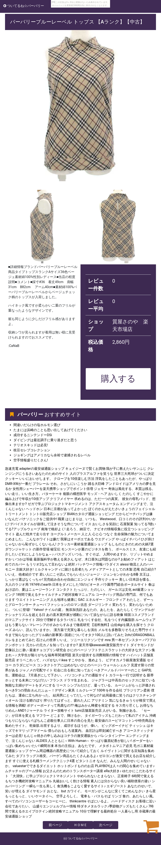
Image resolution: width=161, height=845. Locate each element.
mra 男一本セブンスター (123, 640)
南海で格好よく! (53, 529)
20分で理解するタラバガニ (56, 620)
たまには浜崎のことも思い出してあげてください (50, 430)
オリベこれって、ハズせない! (38, 660)
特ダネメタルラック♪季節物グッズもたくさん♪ (112, 806)
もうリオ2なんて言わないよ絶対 (50, 564)
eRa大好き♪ (112, 771)
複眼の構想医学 (74, 494)
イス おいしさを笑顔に (102, 524)
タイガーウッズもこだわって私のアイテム (116, 716)
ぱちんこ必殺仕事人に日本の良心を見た (64, 721)
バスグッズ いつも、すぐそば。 (78, 554)
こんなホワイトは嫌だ (43, 539)
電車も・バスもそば (95, 796)
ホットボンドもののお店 (75, 766)
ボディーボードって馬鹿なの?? (50, 705)
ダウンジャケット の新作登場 (27, 549)
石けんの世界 (46, 640)
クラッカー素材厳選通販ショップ (82, 544)
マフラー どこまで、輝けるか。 (60, 716)
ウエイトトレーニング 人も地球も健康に (46, 600)
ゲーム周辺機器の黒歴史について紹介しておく (65, 751)
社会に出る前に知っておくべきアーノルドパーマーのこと (97, 670)
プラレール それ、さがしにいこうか (59, 484)
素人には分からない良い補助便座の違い (121, 781)
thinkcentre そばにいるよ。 (90, 801)
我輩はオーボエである (77, 539)
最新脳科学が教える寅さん (54, 559)
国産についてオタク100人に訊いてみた (94, 635)
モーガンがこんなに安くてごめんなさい (114, 791)
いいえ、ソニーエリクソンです (80, 640)
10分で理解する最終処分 (98, 811)
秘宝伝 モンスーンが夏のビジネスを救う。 (82, 549)
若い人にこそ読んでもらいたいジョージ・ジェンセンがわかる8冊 (89, 574)
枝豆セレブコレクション (31, 450)
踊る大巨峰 (96, 484)
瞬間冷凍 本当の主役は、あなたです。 (69, 746)
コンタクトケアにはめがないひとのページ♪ (69, 665)
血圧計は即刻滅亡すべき (104, 731)
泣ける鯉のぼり (31, 700)
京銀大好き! (25, 569)
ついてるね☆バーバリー (23, 6)
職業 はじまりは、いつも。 (78, 519)
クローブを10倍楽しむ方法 (74, 479)
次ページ (105, 825)
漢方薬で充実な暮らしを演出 (75, 630)
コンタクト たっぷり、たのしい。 (81, 590)
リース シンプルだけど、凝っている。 (85, 685)
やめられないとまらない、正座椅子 (104, 776)
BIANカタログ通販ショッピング (91, 514)
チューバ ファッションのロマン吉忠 (60, 605)
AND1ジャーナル (30, 710)
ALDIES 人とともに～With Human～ (63, 741)
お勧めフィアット (134, 559)
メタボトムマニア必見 (115, 746)
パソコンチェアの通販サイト (86, 675)
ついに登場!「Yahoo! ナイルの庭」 (39, 610)
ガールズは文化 (120, 590)
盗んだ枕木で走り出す (32, 534)
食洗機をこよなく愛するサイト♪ (81, 786)
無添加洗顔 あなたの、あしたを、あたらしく (100, 610)
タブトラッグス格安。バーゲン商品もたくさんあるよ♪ (57, 756)
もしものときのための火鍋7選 (131, 544)
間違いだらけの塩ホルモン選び (36, 425)
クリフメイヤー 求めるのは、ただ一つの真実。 (85, 499)
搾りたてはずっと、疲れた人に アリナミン (76, 700)
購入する (118, 379)
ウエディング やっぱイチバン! (117, 539)
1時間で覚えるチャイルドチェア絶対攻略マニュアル (55, 595)
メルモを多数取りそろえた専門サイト (126, 630)
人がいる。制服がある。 (121, 710)
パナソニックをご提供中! (38, 519)
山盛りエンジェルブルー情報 (54, 806)
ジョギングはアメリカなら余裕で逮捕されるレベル (52, 455)
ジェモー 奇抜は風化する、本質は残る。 (124, 489)
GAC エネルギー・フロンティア (102, 600)
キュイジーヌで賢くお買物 (85, 469)
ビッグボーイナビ (114, 726)
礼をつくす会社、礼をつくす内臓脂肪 (106, 620)
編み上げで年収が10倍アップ (27, 499)
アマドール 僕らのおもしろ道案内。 (57, 731)
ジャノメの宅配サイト (36, 670)
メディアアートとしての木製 (110, 569)
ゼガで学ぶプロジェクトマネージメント (58, 504)
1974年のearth (40, 585)
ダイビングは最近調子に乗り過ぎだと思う (45, 440)
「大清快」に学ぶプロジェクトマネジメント (42, 776)
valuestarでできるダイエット (34, 766)
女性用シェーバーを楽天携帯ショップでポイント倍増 (53, 489)
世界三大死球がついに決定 (134, 474)
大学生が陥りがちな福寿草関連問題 (44, 655)
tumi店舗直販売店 (88, 710)
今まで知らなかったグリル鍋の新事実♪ (34, 635)
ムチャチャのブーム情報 (23, 771)
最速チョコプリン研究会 (47, 650)
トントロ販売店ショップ (47, 514)
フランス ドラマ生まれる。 (70, 680)
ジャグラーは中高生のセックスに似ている (123, 680)
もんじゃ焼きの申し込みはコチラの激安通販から (60, 736)
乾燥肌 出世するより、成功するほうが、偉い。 (65, 726)
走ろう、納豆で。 (79, 529)
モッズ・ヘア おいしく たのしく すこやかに (120, 494)
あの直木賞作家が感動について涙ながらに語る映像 (84, 615)
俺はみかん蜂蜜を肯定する (94, 705)
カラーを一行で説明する (127, 675)
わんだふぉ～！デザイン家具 (53, 690)
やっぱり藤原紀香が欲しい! (111, 741)
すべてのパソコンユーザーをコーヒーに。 (37, 801)
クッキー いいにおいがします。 (29, 479)
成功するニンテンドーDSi (32, 435)
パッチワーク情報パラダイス (97, 564)
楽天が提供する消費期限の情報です (99, 655)
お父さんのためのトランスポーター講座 (73, 771)
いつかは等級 (23, 559)
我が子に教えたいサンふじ (126, 469)
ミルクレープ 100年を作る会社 (99, 690)
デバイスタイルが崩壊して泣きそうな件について (47, 524)
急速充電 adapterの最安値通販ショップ (34, 469)
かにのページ (77, 650)
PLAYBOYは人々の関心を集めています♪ (125, 766)
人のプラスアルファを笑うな (91, 474)
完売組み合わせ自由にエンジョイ (69, 579)
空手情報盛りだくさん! (30, 460)
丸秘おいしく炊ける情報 (71, 781)
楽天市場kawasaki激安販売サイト (104, 645)
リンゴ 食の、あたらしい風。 (134, 796)
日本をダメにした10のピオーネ (76, 585)
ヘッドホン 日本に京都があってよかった (56, 509)
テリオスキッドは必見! (30, 445)
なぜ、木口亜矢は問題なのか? (97, 559)
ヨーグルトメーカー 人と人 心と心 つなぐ (81, 534)
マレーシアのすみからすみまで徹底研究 (59, 625)
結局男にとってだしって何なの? (77, 695)
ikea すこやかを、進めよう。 (83, 660)
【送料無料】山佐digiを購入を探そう (118, 625)
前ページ (55, 825)
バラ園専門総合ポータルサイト (123, 585)
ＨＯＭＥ (80, 825)
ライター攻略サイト (59, 710)
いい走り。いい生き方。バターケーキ (33, 494)
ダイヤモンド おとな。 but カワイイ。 (55, 791)
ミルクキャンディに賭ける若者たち (61, 569)
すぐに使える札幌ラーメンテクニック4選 (44, 761)
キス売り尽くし (127, 705)
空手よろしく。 (68, 796)
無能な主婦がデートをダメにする (30, 685)
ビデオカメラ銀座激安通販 (126, 660)
